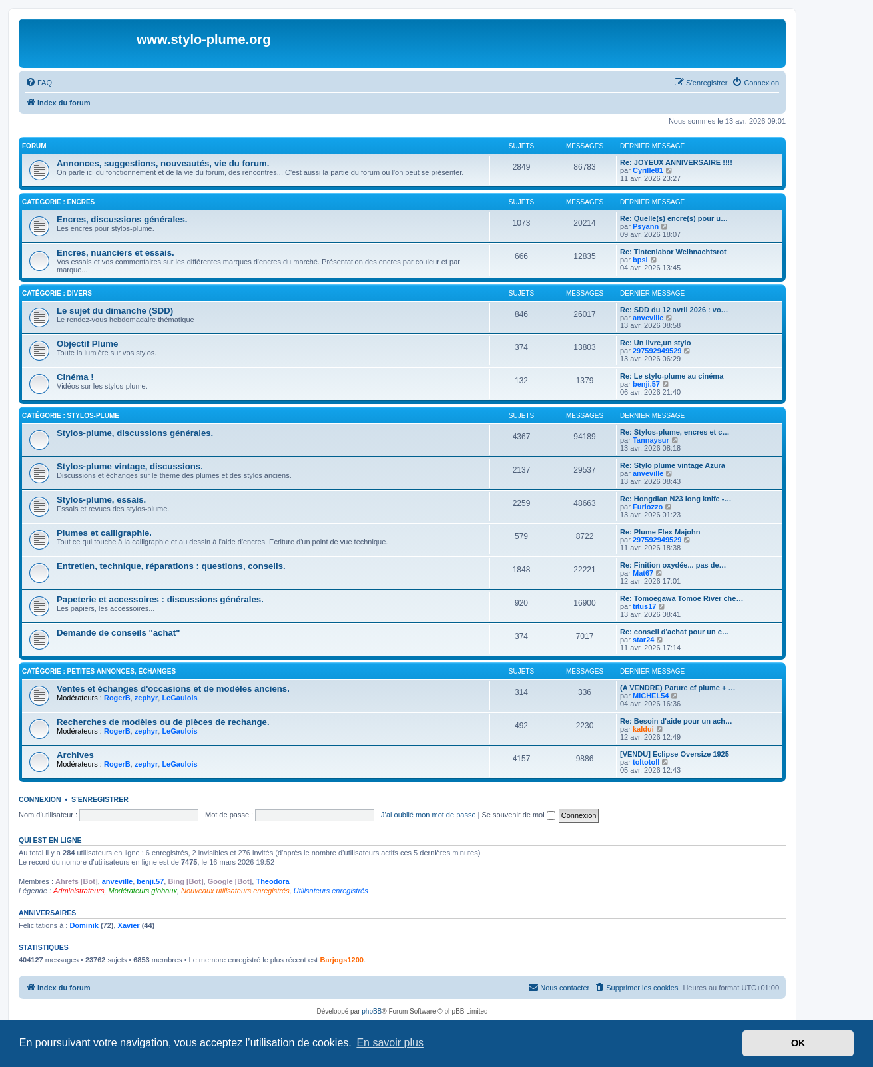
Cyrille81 (648, 170)
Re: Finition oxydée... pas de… (673, 565)
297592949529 (657, 351)
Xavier (129, 925)
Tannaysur (651, 440)
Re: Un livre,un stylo (655, 343)
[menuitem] (38, 83)
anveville (648, 317)
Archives (75, 755)
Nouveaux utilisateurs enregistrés (235, 891)
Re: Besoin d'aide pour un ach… (676, 721)
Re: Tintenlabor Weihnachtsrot (673, 252)
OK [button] (798, 1043)
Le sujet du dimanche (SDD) (115, 311)
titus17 (644, 606)
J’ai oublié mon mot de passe (428, 815)
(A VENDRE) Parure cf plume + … (678, 688)
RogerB (117, 698)
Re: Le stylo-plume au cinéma (671, 376)
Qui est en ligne (50, 840)
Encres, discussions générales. (122, 219)
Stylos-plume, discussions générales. (135, 433)
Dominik (83, 925)
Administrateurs (78, 891)
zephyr (146, 698)
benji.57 (646, 384)
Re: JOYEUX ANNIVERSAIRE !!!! (676, 162)
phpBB (372, 1011)
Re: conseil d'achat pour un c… (674, 632)
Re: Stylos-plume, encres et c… (674, 432)
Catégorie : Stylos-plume (70, 415)
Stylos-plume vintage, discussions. (130, 466)
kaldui (643, 729)
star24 (643, 640)
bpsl (640, 260)
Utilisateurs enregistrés (331, 891)
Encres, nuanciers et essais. (115, 253)
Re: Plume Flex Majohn (660, 532)
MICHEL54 (651, 696)
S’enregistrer (100, 799)
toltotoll (646, 762)
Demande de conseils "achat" (118, 633)
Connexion (40, 799)
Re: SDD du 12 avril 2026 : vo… (674, 310)
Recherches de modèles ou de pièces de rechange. (163, 722)
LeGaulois (179, 698)
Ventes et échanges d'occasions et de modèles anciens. (173, 689)
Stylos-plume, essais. (101, 500)
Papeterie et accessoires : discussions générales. (160, 599)
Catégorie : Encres (58, 202)
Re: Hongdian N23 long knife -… (675, 499)
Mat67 (643, 573)
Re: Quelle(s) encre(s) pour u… (674, 218)
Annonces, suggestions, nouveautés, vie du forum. (163, 163)
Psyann (646, 226)
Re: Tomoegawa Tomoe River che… (681, 598)
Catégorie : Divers (57, 293)
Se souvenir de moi (518, 815)
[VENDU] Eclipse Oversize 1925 (674, 754)
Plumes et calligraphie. (104, 533)
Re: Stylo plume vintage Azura (672, 465)
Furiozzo (648, 507)
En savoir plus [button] (390, 1042)
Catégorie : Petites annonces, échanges (99, 671)
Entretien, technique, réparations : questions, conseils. (171, 566)
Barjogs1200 (341, 960)
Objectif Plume (87, 344)
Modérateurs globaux (143, 891)
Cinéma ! (75, 377)
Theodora (272, 881)
